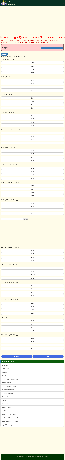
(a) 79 (32, 250)
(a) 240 (32, 62)
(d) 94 (32, 260)
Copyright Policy (42, 456)
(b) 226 (32, 306)
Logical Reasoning (7, 425)
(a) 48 (32, 203)
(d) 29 (32, 178)
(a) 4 (32, 185)
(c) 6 (32, 192)
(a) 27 (32, 285)
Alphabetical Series (7, 365)
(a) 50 (32, 150)
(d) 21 (32, 143)
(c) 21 (32, 327)
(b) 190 (32, 341)
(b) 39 (32, 171)
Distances (4, 375)
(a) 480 (32, 268)
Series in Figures (6, 403)
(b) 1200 (32, 271)
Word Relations (6, 410)
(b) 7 (32, 189)
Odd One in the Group (8, 389)
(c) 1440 (32, 274)
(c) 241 (32, 310)
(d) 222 (32, 348)
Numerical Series (6, 407)
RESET (4, 54)
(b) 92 (32, 254)
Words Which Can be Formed (10, 418)
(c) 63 (32, 87)
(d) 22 (32, 330)
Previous (16, 356)
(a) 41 (32, 168)
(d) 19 (32, 125)
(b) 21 (32, 118)
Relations (4, 400)
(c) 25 (32, 174)
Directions (4, 372)
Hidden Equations (6, 382)
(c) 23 (32, 122)
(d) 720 (32, 278)
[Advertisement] (32, 19)
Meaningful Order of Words (9, 386)
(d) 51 (32, 90)
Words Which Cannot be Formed (10, 421)
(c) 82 (32, 257)
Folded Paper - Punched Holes (10, 379)
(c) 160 (32, 69)
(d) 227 (32, 313)
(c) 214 (32, 345)
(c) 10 (32, 104)
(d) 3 (32, 195)
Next (48, 356)
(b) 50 (32, 206)
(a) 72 (32, 80)
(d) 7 (32, 108)
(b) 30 (32, 136)
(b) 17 (32, 324)
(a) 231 (32, 338)
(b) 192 (32, 66)
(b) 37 (32, 154)
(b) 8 (32, 101)
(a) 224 (32, 303)
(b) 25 (32, 289)
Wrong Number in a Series (9, 414)
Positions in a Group (7, 393)
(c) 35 (32, 157)
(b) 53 (32, 83)
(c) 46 (32, 210)
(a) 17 (32, 115)
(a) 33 (32, 133)
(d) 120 (32, 73)
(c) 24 (32, 139)
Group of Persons (6, 396)
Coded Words (5, 368)
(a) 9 (32, 98)
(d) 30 (32, 295)
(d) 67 (32, 213)
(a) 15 (32, 320)
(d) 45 (32, 160)
